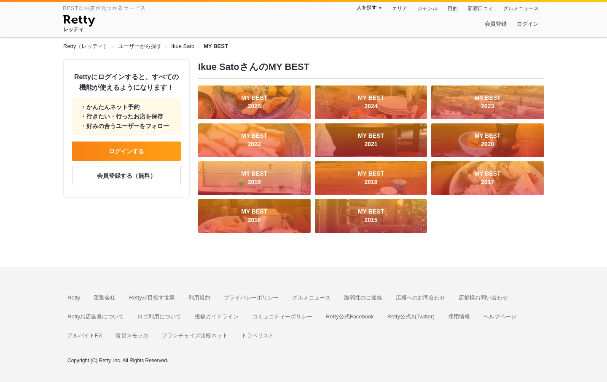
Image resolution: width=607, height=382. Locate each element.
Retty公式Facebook (349, 316)
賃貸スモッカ (131, 335)
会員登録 (496, 24)
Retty (73, 297)
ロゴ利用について (159, 316)
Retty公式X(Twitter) (411, 316)
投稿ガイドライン (217, 316)
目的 (453, 8)
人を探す (367, 8)
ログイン (528, 24)
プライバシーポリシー (251, 297)
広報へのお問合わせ (420, 297)
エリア (399, 8)
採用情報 (459, 316)
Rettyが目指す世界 (152, 297)
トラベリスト (257, 335)
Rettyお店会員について (95, 316)
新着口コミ (480, 8)
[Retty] (79, 22)
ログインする (126, 151)
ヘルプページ (499, 316)
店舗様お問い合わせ (483, 297)
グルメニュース (521, 8)
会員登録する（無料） (126, 175)
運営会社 (104, 297)
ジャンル (427, 8)
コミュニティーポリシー (282, 316)
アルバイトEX (84, 335)
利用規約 (199, 297)
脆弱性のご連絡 (363, 297)
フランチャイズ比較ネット (195, 335)
